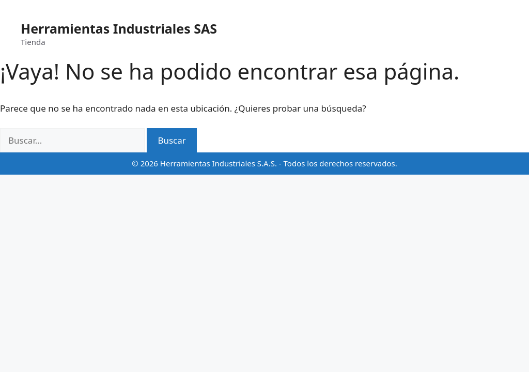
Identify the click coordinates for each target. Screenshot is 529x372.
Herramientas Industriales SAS (119, 28)
